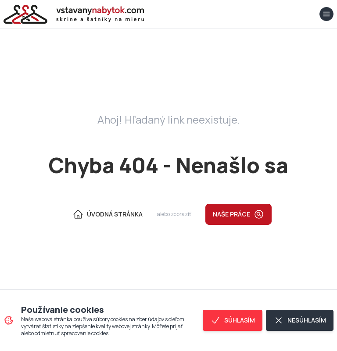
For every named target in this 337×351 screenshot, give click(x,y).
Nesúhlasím (299, 320)
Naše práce (238, 214)
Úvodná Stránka (108, 214)
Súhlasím (232, 320)
